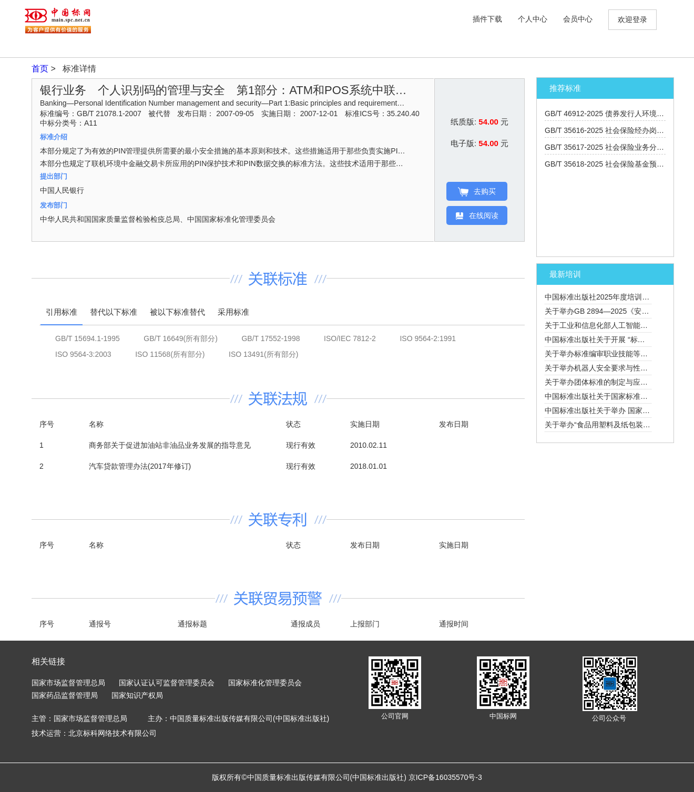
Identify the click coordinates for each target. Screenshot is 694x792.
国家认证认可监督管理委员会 (167, 682)
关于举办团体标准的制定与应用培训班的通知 (618, 382)
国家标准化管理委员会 (265, 682)
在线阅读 (476, 215)
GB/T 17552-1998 (270, 338)
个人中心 (532, 19)
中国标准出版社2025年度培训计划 (601, 297)
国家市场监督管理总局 (68, 682)
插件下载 (487, 19)
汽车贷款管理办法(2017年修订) (140, 466)
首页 (41, 68)
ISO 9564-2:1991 (428, 338)
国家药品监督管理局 (65, 695)
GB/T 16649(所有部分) (181, 338)
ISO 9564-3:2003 (83, 354)
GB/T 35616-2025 (612, 130)
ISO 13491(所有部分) (263, 354)
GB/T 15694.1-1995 (87, 338)
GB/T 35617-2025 (615, 147)
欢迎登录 (632, 19)
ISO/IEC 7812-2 (350, 338)
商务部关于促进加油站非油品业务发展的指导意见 (170, 445)
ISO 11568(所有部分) (170, 354)
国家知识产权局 (137, 695)
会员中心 (578, 19)
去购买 (477, 192)
